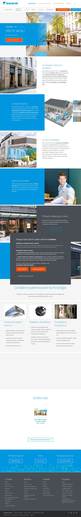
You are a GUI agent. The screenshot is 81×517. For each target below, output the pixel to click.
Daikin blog (8, 501)
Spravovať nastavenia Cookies (25, 276)
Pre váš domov (28, 484)
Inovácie (7, 491)
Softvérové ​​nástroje (67, 493)
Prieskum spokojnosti (48, 495)
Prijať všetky (22, 269)
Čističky (27, 9)
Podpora (45, 486)
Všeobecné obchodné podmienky (20, 515)
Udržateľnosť (8, 495)
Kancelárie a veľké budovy (30, 488)
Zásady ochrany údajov (38, 512)
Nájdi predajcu (46, 493)
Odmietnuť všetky (38, 269)
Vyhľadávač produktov (67, 484)
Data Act (32, 515)
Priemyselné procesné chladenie (29, 496)
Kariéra (7, 503)
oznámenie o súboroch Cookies (25, 265)
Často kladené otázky (67, 491)
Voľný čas (26, 491)
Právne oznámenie (18, 512)
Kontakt (45, 484)
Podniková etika (7, 515)
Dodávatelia (46, 488)
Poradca (41, 9)
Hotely (25, 493)
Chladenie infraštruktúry (30, 499)
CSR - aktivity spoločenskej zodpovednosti (12, 498)
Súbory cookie (27, 512)
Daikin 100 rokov (9, 486)
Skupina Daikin (8, 493)
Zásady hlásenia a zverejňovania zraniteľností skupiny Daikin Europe (69, 500)
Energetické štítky (66, 488)
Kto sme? (7, 484)
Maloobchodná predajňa (30, 486)
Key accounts (46, 491)
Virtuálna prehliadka (10, 505)
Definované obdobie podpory (67, 496)
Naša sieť (7, 488)
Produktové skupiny (67, 486)
